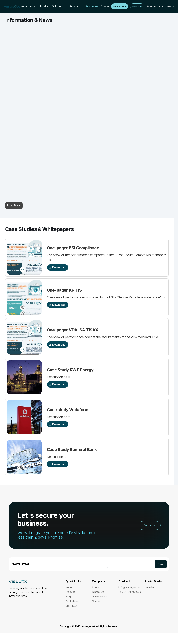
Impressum (98, 591)
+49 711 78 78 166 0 (130, 591)
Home (69, 587)
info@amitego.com (129, 587)
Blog (68, 596)
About (96, 587)
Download (57, 267)
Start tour (71, 605)
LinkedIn (149, 587)
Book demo (72, 601)
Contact (97, 601)
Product (71, 591)
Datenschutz (99, 596)
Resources (91, 6)
